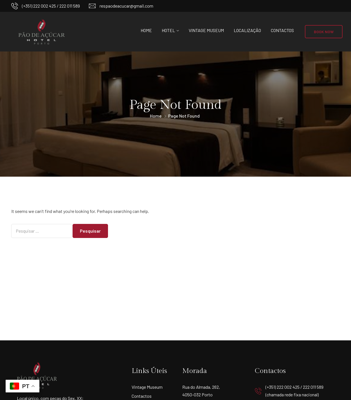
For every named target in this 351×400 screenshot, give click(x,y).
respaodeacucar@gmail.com (126, 5)
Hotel (168, 30)
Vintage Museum (206, 30)
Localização (247, 30)
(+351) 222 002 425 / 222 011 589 (51, 5)
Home (146, 30)
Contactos (282, 30)
